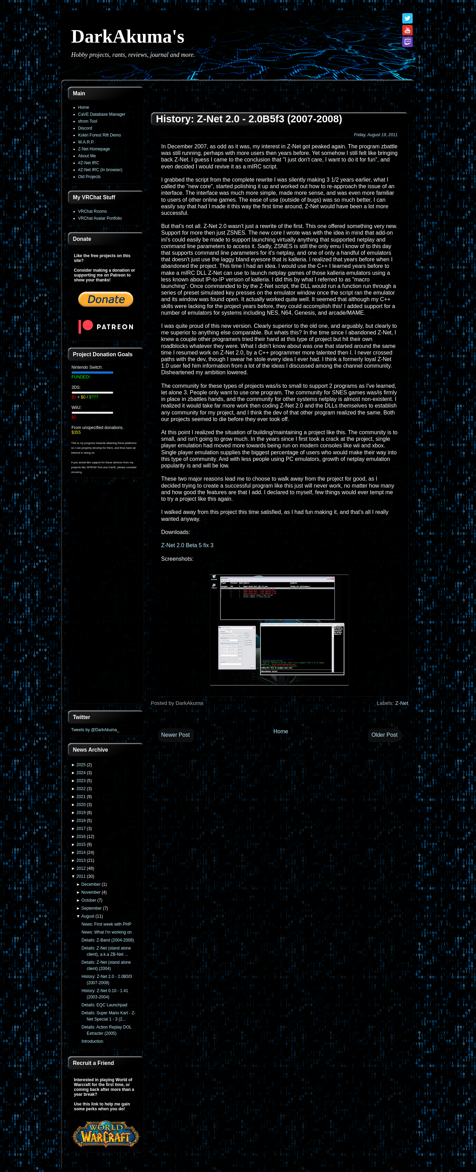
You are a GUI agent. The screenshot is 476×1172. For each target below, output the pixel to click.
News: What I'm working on (106, 932)
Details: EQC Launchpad (104, 1005)
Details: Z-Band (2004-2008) (107, 940)
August (87, 916)
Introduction (92, 1041)
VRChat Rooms (92, 211)
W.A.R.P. (86, 142)
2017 (81, 828)
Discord (85, 128)
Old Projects (89, 176)
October (88, 900)
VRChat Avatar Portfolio (100, 218)
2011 (81, 876)
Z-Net (401, 703)
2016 (81, 836)
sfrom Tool (87, 121)
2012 (81, 868)
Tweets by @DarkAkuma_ (95, 729)
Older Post (384, 735)
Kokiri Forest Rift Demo (99, 135)
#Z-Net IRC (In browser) (100, 169)
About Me (87, 156)
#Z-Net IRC (88, 162)
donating (76, 472)
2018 (81, 820)
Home (83, 107)
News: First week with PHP (106, 924)
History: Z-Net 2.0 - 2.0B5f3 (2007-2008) (249, 118)
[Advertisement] (106, 595)
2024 (81, 772)
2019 (81, 812)
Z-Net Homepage (94, 149)
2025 (81, 764)
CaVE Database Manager (102, 114)
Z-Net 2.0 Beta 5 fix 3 (187, 545)
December (90, 884)
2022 (81, 788)
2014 (81, 852)
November (90, 892)
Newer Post (175, 735)
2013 (81, 860)
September (91, 908)
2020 (81, 804)
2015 (81, 844)
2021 (81, 796)
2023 (81, 780)
